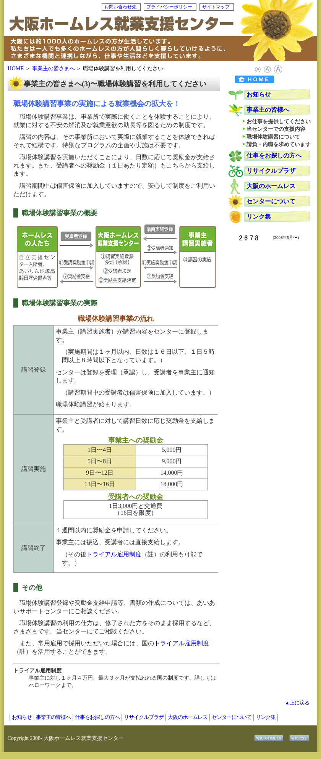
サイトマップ (216, 7)
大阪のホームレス (270, 186)
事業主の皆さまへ (53, 68)
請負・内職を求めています (278, 144)
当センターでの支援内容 (275, 129)
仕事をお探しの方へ (274, 155)
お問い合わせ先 (120, 7)
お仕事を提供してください (278, 121)
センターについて (270, 201)
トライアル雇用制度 (113, 554)
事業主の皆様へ (267, 109)
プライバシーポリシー (169, 7)
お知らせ (258, 94)
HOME (16, 68)
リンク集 (258, 216)
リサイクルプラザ (270, 171)
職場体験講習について (273, 137)
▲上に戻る (297, 703)
